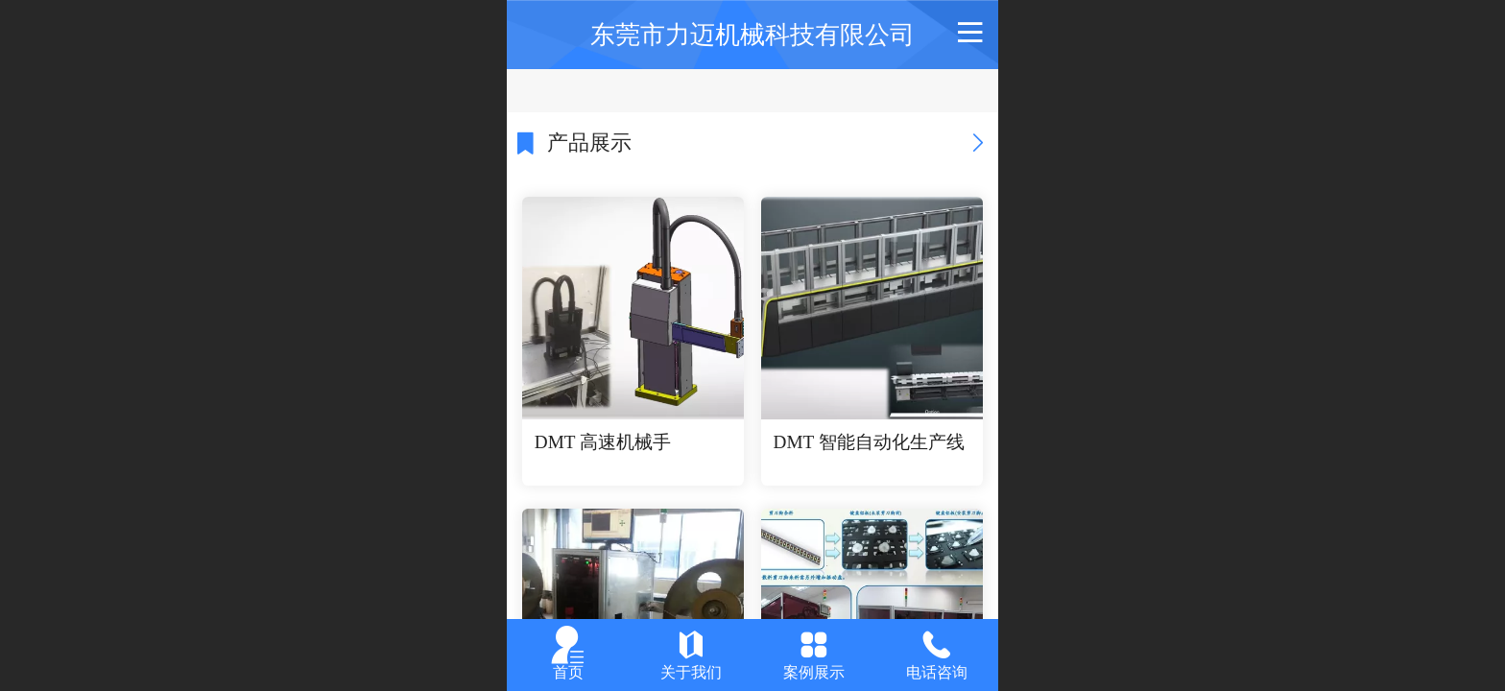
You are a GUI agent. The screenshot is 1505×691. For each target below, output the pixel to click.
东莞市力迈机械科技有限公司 (752, 34)
